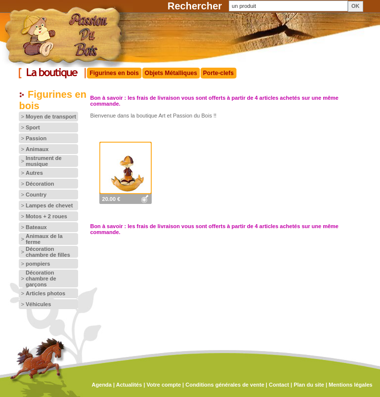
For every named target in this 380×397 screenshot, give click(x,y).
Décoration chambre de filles (48, 252)
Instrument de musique (44, 161)
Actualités (129, 385)
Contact (279, 385)
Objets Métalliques (171, 73)
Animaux (37, 149)
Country (36, 195)
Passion (36, 138)
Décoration (40, 184)
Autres (34, 173)
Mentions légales (351, 385)
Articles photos (45, 293)
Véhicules (38, 304)
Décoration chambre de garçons (41, 278)
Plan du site (309, 385)
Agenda (102, 385)
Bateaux (36, 227)
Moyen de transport (51, 116)
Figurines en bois (113, 73)
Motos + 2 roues (46, 216)
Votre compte (164, 385)
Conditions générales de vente (224, 385)
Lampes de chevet (49, 205)
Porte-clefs (218, 73)
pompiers (38, 264)
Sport (33, 127)
